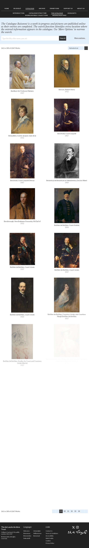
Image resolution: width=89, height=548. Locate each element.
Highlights (72, 13)
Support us (68, 8)
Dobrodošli (26, 538)
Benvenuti (36, 536)
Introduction (18, 13)
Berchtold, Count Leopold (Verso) (22, 180)
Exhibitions (54, 8)
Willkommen (37, 533)
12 (72, 511)
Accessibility (49, 536)
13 (75, 511)
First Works (54, 511)
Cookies (48, 541)
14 (79, 511)
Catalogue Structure (37, 13)
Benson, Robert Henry (67, 90)
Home (7, 8)
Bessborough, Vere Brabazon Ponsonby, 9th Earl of (22, 221)
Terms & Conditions (52, 533)
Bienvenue (26, 533)
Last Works (86, 511)
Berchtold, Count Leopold (66, 134)
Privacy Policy (50, 543)
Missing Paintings (59, 15)
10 (64, 511)
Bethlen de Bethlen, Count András (66, 225)
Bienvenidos (27, 536)
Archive (42, 8)
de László (17, 8)
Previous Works (57, 511)
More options (79, 38)
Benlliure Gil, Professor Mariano (22, 91)
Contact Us (49, 531)
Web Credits (49, 538)
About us (80, 8)
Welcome (26, 531)
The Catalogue (57, 13)
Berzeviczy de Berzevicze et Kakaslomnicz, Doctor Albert (66, 180)
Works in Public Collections (36, 15)
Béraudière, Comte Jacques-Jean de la (22, 136)
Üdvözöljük (36, 531)
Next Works (82, 511)
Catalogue (29, 8)
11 (68, 511)
